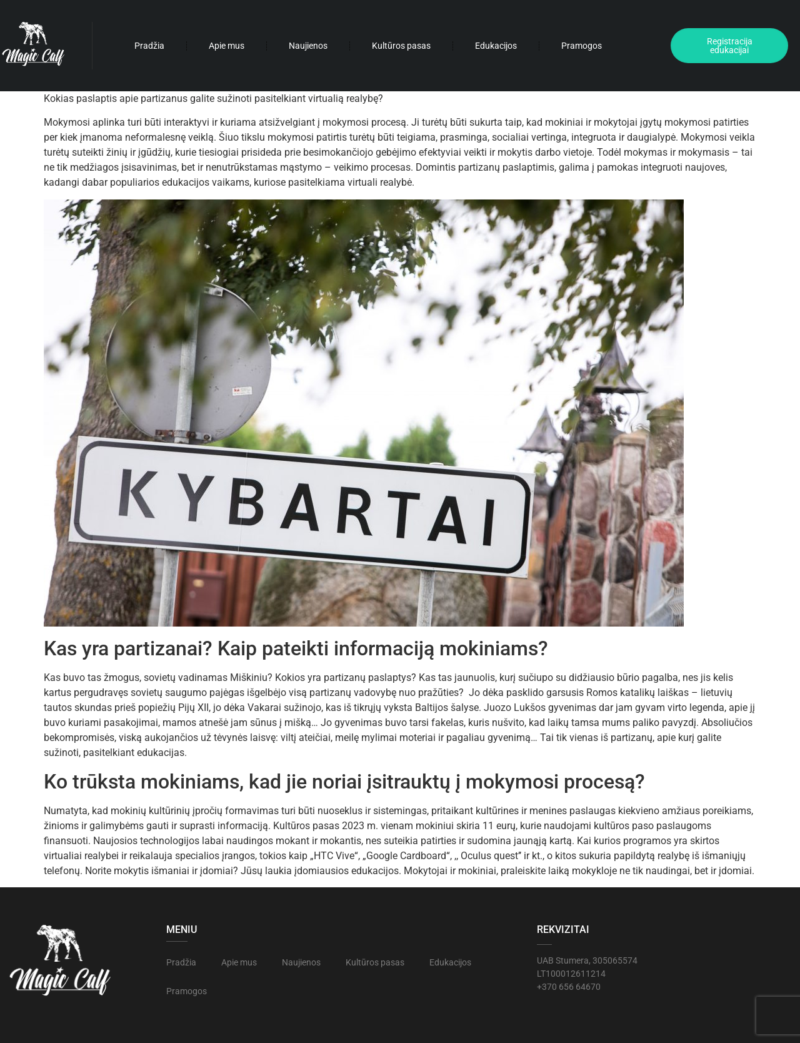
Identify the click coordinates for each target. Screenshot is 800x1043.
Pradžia (149, 46)
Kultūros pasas (401, 46)
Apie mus (226, 46)
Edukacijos (496, 46)
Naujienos (308, 46)
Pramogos (581, 46)
